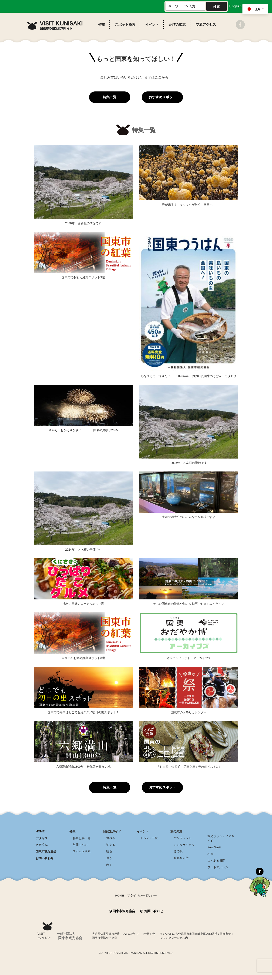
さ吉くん (42, 844)
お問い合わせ (45, 857)
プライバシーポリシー (142, 895)
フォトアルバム (217, 866)
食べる (110, 838)
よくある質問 (216, 860)
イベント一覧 (149, 838)
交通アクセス (206, 24)
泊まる (110, 844)
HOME (40, 831)
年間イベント (82, 844)
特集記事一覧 (82, 838)
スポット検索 (125, 24)
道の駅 (178, 851)
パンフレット (182, 838)
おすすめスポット (162, 97)
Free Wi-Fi (214, 847)
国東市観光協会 (46, 851)
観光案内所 (181, 857)
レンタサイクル (184, 844)
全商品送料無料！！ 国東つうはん (247, 945)
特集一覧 (109, 97)
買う (109, 857)
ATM (210, 853)
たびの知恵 (177, 24)
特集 (101, 24)
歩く (109, 864)
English (235, 6)
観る (109, 851)
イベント (152, 24)
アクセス (42, 838)
